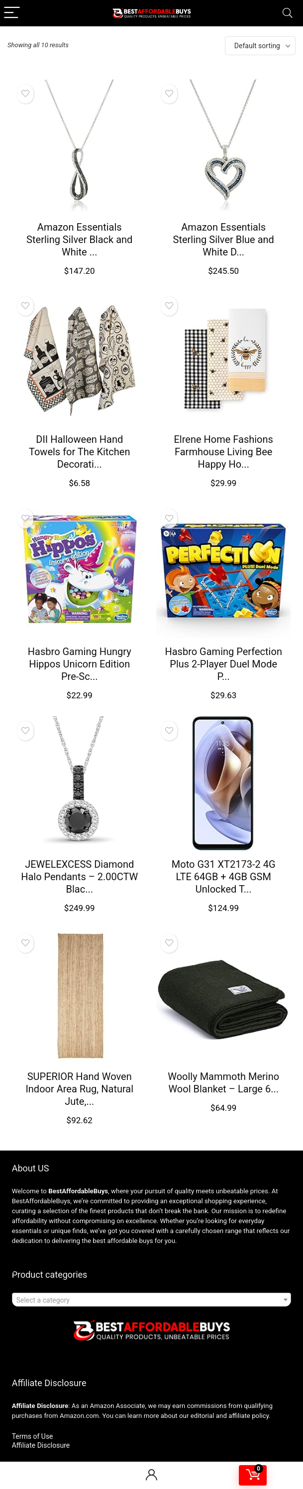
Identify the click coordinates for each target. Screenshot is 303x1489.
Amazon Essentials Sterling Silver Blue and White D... (223, 239)
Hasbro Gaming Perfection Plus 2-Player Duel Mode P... (223, 664)
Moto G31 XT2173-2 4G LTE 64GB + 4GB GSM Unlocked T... (224, 876)
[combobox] (152, 1300)
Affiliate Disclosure (41, 1445)
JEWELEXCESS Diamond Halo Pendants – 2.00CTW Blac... (79, 876)
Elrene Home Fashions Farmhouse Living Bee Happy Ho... (223, 451)
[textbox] (151, 1300)
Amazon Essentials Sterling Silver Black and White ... (79, 239)
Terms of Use (32, 1436)
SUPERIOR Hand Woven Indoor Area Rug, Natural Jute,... (79, 1089)
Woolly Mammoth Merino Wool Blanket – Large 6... (223, 1083)
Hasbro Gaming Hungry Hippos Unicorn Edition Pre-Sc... (79, 664)
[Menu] (12, 13)
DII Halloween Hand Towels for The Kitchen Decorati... (79, 451)
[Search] (288, 13)
